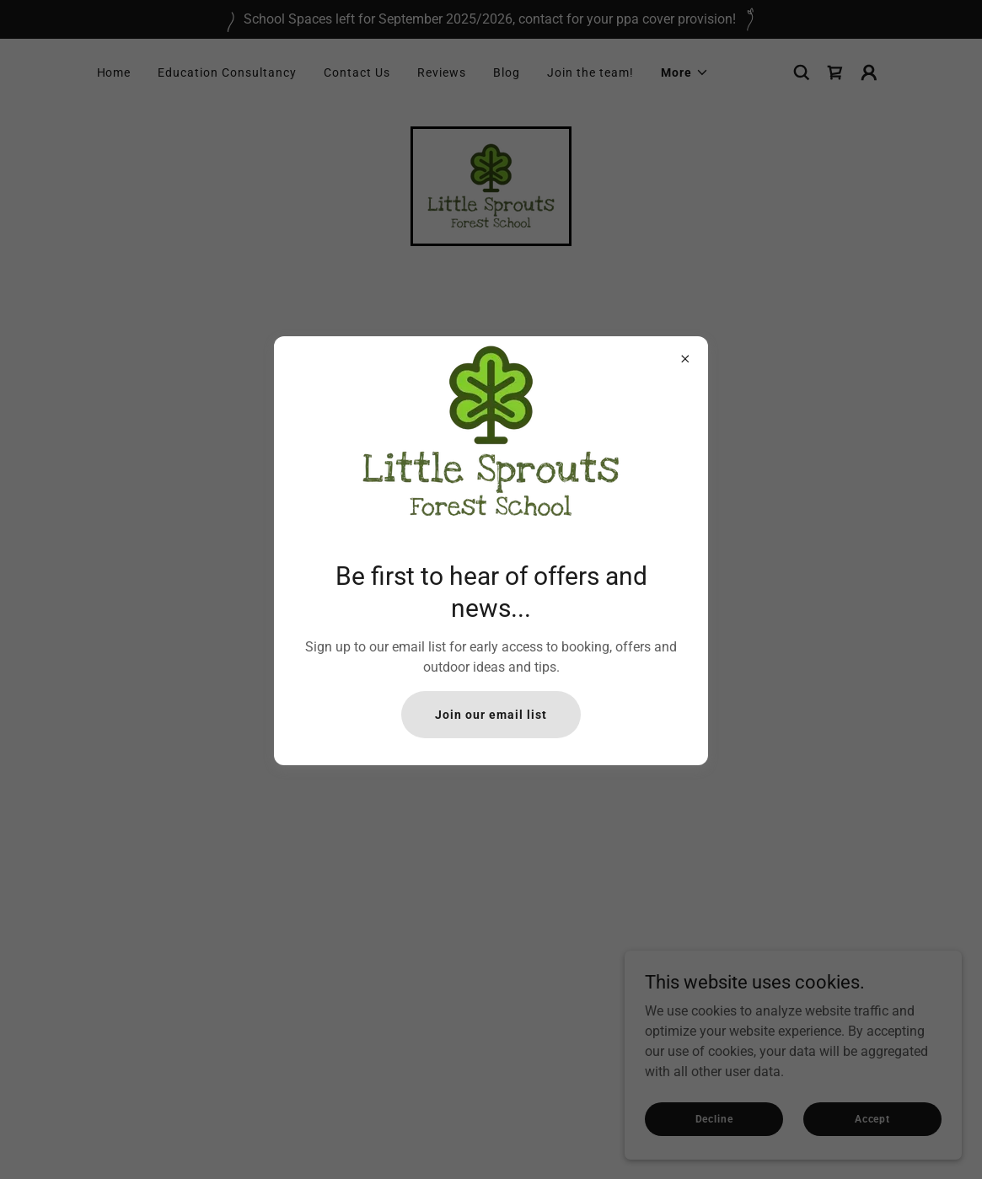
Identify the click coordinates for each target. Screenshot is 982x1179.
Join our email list (491, 714)
